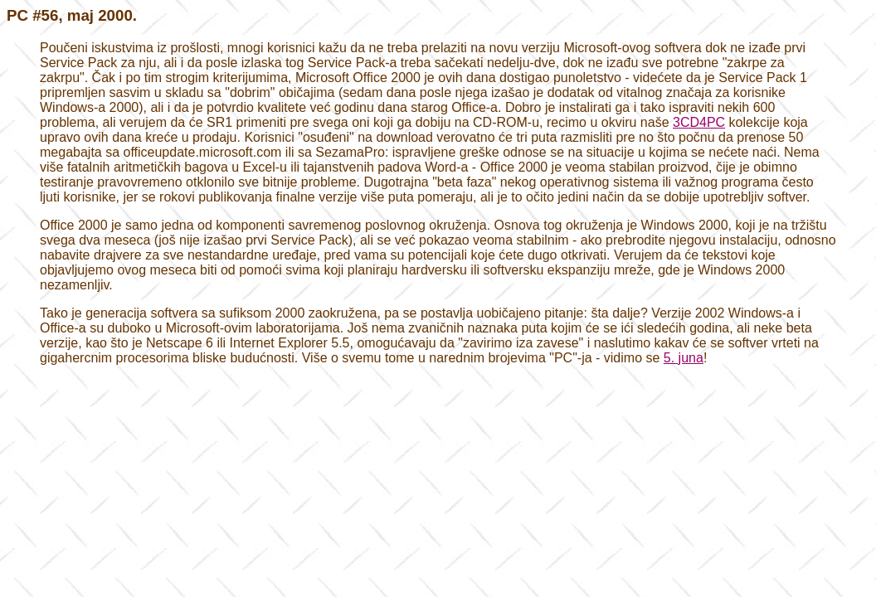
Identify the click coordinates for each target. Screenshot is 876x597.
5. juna (683, 358)
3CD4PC (699, 122)
